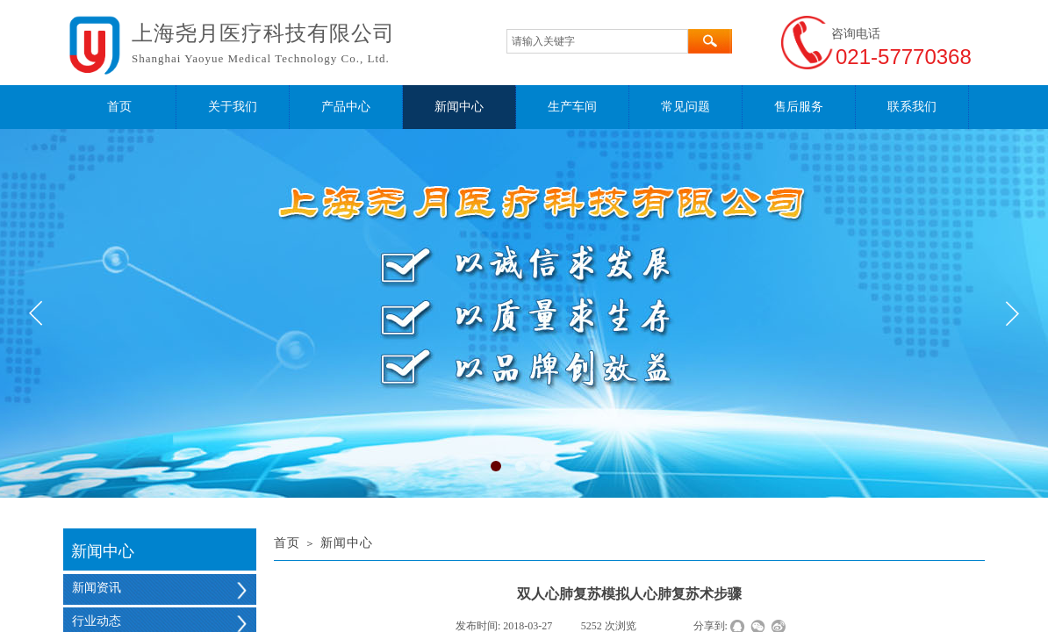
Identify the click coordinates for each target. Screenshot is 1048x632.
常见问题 (685, 106)
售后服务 (798, 106)
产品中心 (345, 106)
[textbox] (597, 41)
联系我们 (912, 106)
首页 (119, 106)
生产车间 (572, 106)
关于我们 (232, 106)
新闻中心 (459, 106)
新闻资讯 (96, 587)
